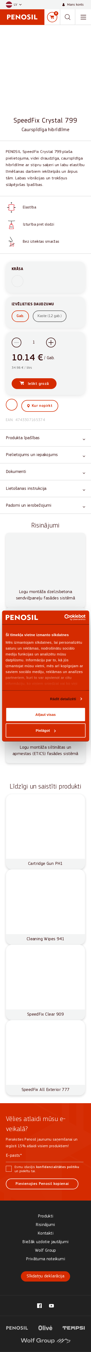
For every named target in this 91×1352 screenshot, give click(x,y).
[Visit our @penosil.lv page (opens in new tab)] (39, 1305)
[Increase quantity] (51, 342)
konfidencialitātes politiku (57, 1167)
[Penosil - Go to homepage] (22, 17)
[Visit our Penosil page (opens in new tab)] (51, 1305)
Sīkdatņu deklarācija (45, 1276)
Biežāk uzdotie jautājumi (45, 1242)
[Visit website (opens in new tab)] (17, 1327)
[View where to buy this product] (39, 406)
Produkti (45, 1216)
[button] (14, 4)
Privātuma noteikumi (45, 1259)
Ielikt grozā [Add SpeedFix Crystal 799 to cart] (38, 384)
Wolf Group (45, 1250)
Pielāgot (46, 730)
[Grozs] (52, 17)
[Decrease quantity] (16, 342)
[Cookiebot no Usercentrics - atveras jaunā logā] (64, 617)
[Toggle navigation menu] (83, 17)
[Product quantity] (33, 342)
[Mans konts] (73, 4)
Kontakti (45, 1233)
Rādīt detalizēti (63, 699)
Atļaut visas (45, 714)
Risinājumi (45, 1225)
